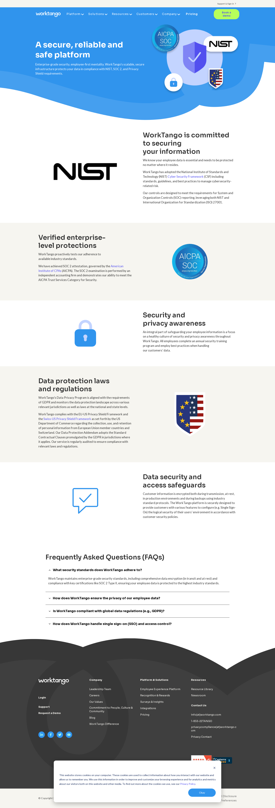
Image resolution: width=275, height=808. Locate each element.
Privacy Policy (187, 783)
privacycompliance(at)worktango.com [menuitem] (213, 728)
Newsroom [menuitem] (198, 695)
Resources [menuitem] (120, 14)
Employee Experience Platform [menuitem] (160, 689)
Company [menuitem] (169, 14)
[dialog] (137, 781)
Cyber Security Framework (186, 176)
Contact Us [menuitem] (198, 705)
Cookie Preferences (224, 800)
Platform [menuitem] (74, 14)
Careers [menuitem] (94, 695)
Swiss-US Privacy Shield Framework (67, 419)
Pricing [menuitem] (192, 14)
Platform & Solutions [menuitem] (154, 680)
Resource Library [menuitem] (202, 689)
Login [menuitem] (42, 697)
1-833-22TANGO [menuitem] (201, 721)
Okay (202, 792)
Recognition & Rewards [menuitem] (155, 695)
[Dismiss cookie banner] (214, 768)
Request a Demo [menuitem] (49, 713)
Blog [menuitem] (92, 717)
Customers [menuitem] (145, 14)
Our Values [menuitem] (96, 701)
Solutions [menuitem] (96, 14)
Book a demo (226, 14)
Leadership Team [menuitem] (100, 689)
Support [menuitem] (44, 706)
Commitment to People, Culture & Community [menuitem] (111, 709)
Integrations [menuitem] (148, 708)
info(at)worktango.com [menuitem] (206, 714)
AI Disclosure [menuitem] (228, 796)
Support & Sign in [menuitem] (225, 3)
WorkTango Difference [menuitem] (104, 724)
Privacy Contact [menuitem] (201, 736)
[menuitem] (223, 800)
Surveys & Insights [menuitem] (152, 701)
